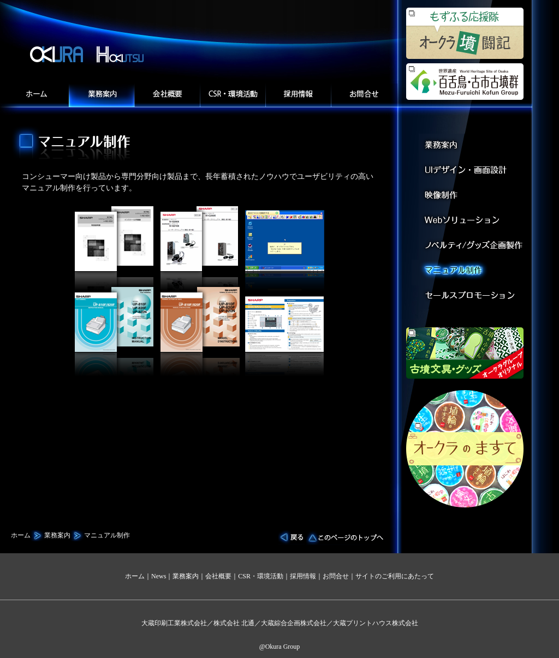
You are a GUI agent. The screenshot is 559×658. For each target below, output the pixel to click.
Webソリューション (473, 221)
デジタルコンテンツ (473, 247)
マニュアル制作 (473, 272)
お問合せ (364, 95)
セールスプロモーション (473, 298)
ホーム (36, 95)
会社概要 (167, 95)
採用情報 (298, 95)
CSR (232, 95)
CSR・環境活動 (260, 576)
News (158, 576)
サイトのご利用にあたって (394, 576)
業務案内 (101, 95)
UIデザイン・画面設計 (473, 170)
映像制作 (473, 195)
